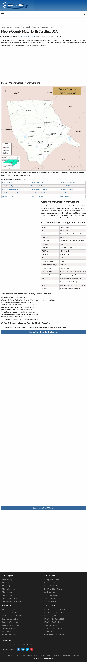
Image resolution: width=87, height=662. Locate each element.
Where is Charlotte (65, 186)
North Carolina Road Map (39, 193)
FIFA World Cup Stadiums (53, 622)
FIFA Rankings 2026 (51, 616)
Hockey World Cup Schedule (54, 634)
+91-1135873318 (9, 644)
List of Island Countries (10, 631)
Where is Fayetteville (8, 196)
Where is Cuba (7, 595)
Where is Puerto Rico (9, 598)
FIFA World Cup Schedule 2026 (55, 610)
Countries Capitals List (10, 619)
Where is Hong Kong (9, 580)
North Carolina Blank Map (39, 189)
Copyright (66, 655)
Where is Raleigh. (65, 196)
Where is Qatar (7, 586)
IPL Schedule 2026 (50, 625)
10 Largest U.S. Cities (51, 580)
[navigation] (2, 14)
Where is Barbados (8, 589)
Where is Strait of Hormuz (53, 586)
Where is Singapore (9, 583)
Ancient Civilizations (9, 634)
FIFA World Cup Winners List (54, 613)
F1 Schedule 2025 (50, 631)
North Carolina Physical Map (10, 193)
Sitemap (76, 655)
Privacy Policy (32, 655)
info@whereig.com (26, 644)
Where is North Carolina (38, 186)
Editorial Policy (45, 655)
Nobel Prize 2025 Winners (53, 589)
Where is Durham (65, 193)
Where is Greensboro (37, 196)
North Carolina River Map (67, 189)
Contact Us (21, 655)
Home (3, 27)
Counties (36, 27)
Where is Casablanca (51, 595)
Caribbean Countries (9, 628)
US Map (9, 27)
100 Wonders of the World (11, 616)
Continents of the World (10, 625)
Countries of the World (10, 622)
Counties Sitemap (50, 601)
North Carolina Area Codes (10, 189)
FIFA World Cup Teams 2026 (54, 619)
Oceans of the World (9, 613)
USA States (17, 27)
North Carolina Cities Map (67, 182)
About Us (10, 655)
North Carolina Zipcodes (9, 186)
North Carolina (26, 27)
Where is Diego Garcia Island (12, 601)
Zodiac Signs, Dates (51, 598)
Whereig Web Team (28, 36)
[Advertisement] (43, 64)
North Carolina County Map (39, 182)
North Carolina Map (8, 182)
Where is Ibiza (7, 592)
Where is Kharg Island (9, 610)
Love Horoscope (49, 592)
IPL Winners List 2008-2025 (53, 628)
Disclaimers (57, 655)
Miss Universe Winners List (53, 583)
